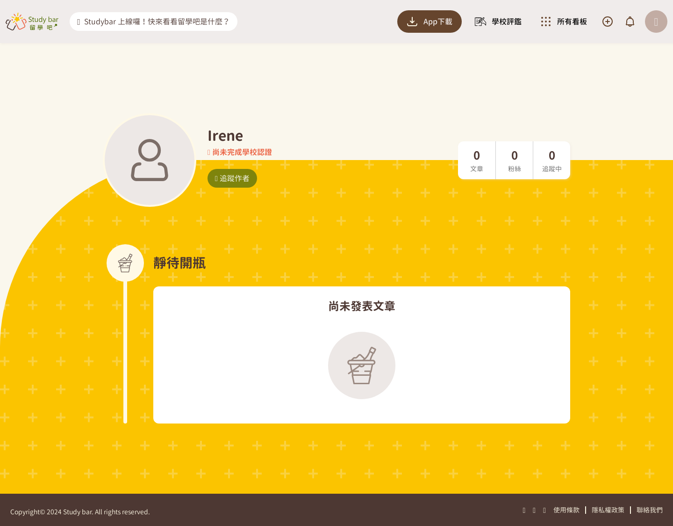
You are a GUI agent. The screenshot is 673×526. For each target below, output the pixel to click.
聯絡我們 (650, 509)
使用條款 (566, 509)
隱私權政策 (608, 509)
